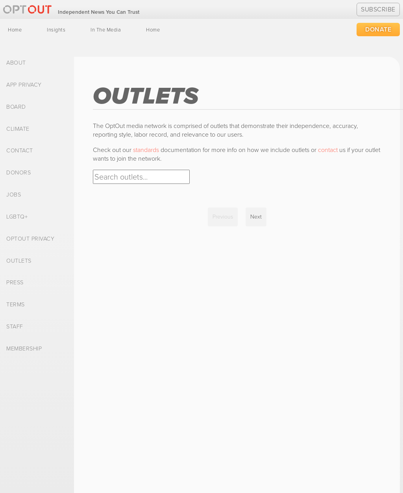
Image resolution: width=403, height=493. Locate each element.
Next (256, 217)
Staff (14, 327)
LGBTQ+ (17, 217)
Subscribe (378, 9)
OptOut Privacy (30, 239)
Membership (24, 349)
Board (16, 107)
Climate (18, 129)
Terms (15, 305)
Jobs (13, 195)
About (16, 63)
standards (146, 149)
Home (15, 29)
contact (328, 149)
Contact (19, 151)
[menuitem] (15, 29)
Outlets (18, 261)
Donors (18, 173)
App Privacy (24, 85)
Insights (56, 29)
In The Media (106, 29)
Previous (223, 217)
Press (15, 283)
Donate (378, 29)
